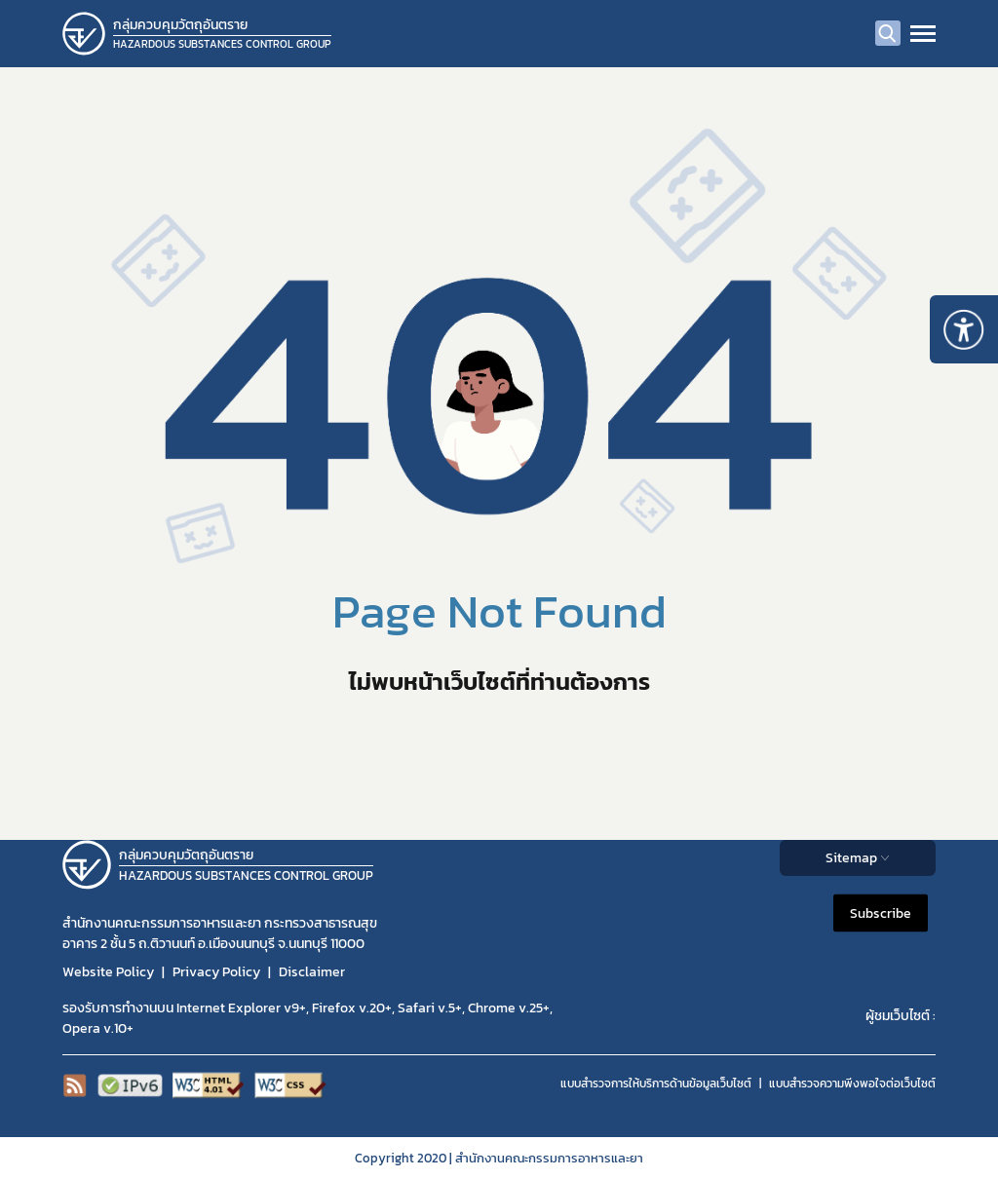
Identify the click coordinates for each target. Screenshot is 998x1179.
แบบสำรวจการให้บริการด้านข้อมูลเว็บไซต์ (655, 1083)
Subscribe (880, 912)
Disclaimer (312, 972)
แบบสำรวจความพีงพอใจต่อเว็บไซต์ (852, 1083)
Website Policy (108, 972)
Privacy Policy (216, 972)
